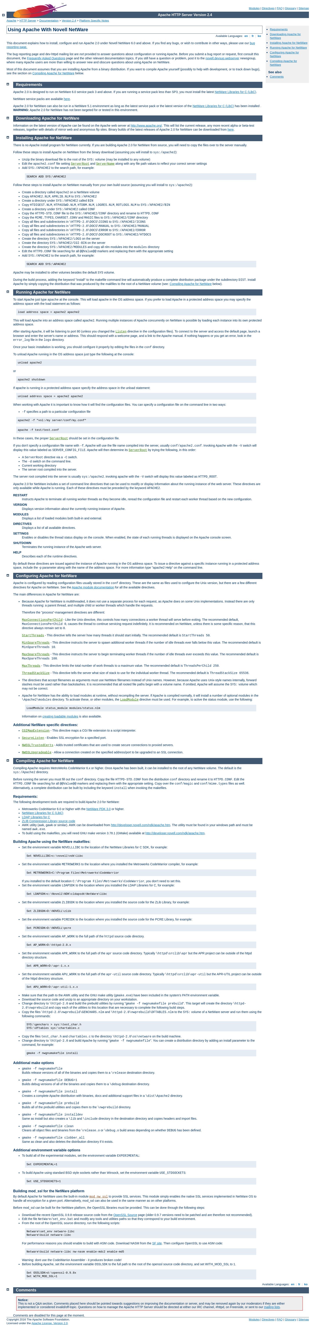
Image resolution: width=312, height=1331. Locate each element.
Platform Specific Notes (94, 20)
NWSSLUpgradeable (36, 752)
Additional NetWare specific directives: (45, 725)
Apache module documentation (93, 587)
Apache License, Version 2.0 (49, 1323)
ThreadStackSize (36, 673)
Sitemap (303, 8)
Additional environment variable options (46, 1150)
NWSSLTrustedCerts (37, 745)
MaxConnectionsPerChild (42, 620)
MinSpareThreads (36, 643)
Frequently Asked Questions (46, 58)
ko (259, 36)
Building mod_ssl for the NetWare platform (48, 1191)
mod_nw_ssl (98, 1196)
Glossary (290, 8)
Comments (277, 76)
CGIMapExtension (36, 730)
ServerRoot (80, 164)
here (67, 99)
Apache (11, 20)
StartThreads (33, 635)
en (246, 36)
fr (253, 36)
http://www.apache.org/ (146, 125)
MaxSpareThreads (36, 654)
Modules (254, 8)
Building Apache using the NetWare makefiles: (52, 842)
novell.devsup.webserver (222, 58)
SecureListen (33, 738)
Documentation (48, 20)
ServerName (105, 164)
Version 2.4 (69, 20)
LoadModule (129, 699)
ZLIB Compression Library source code (48, 821)
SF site (157, 1243)
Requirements (279, 29)
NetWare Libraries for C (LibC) (235, 92)
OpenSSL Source (125, 1215)
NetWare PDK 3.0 (98, 809)
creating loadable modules (60, 716)
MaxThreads (31, 666)
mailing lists (272, 1307)
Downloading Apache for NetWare (47, 118)
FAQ (280, 8)
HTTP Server (28, 20)
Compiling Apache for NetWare (53, 73)
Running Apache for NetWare (288, 47)
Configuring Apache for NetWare (46, 576)
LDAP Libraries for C (36, 817)
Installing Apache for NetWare (289, 42)
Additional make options (33, 1063)
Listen (120, 331)
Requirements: (25, 796)
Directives (268, 8)
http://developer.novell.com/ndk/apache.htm (140, 825)
